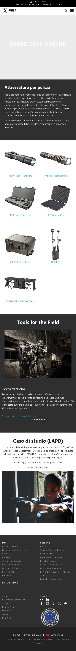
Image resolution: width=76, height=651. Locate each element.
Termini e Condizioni (16, 639)
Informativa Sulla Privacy (40, 639)
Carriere (6, 557)
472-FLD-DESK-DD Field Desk (20, 286)
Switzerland (54, 635)
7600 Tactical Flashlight (20, 160)
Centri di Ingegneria (12, 564)
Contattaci (45, 546)
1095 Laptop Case (55, 199)
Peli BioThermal (10, 583)
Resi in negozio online (51, 568)
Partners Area (46, 553)
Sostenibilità (8, 572)
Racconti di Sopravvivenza (15, 599)
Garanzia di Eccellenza (51, 557)
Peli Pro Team (9, 607)
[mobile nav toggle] (72, 10)
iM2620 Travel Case (20, 246)
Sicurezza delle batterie (51, 564)
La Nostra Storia (10, 546)
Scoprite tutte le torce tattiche (19, 416)
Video (5, 603)
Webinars (6, 614)
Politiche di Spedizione (51, 579)
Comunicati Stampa (11, 561)
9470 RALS (55, 246)
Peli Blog (6, 618)
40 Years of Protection (13, 568)
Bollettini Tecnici (48, 561)
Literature (7, 610)
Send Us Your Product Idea (53, 550)
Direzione (6, 575)
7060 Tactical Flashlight (55, 160)
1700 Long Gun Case (20, 199)
